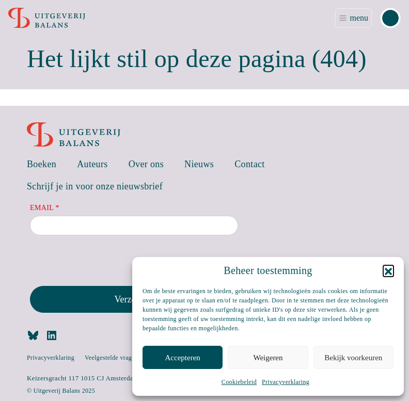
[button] (388, 270)
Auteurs (92, 164)
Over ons (146, 164)
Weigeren (267, 358)
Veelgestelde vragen (111, 357)
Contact (249, 164)
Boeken (41, 164)
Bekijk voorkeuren (353, 358)
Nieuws (199, 164)
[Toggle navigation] (353, 18)
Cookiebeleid (239, 382)
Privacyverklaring (285, 382)
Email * (44, 208)
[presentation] (108, 263)
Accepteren (182, 358)
